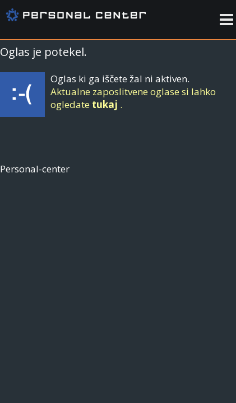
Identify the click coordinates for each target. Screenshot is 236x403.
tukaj (105, 104)
